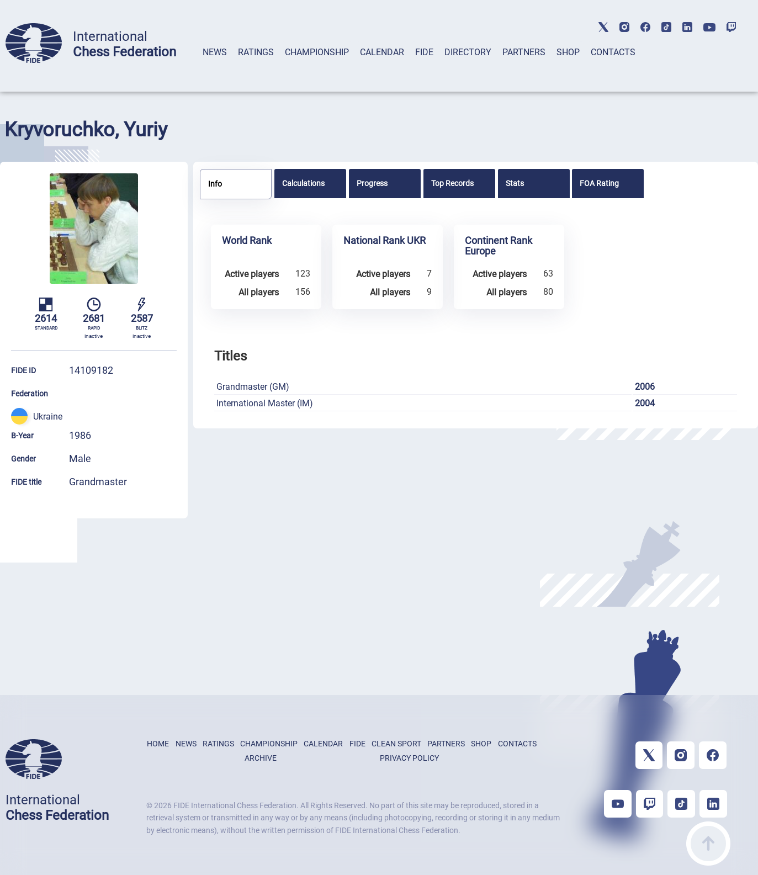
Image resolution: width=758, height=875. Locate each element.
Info (215, 183)
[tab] (214, 66)
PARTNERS (523, 52)
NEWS (215, 52)
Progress (372, 183)
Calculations (303, 183)
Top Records (452, 183)
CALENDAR (382, 52)
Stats (515, 183)
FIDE (424, 52)
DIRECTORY (467, 52)
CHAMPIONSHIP (317, 52)
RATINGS (256, 52)
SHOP (568, 52)
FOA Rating (599, 183)
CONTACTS (613, 52)
